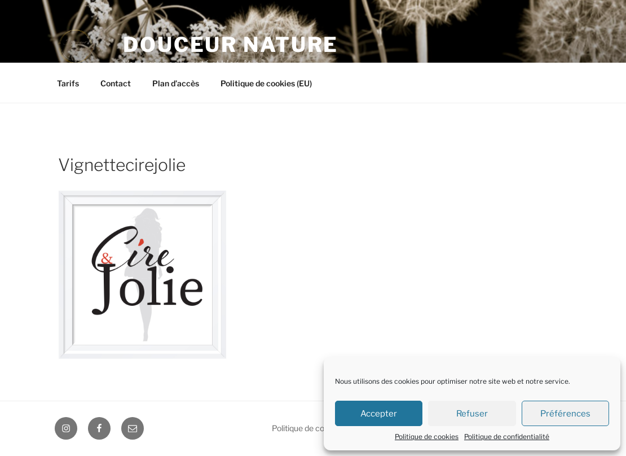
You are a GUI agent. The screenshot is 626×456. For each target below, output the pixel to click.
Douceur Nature (230, 44)
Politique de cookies (427, 436)
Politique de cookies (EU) (266, 83)
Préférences (565, 414)
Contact (115, 83)
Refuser (472, 414)
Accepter (378, 414)
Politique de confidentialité (506, 436)
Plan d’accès (175, 83)
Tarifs (68, 83)
